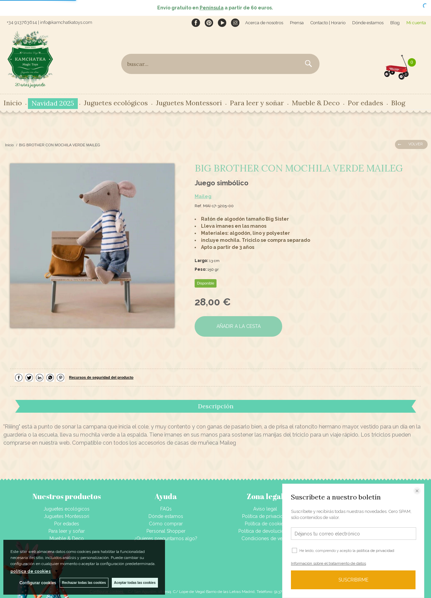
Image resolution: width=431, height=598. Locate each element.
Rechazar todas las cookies (84, 583)
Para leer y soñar (257, 103)
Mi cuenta (416, 22)
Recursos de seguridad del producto (101, 377)
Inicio (13, 103)
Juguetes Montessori (189, 103)
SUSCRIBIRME (353, 580)
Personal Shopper (166, 531)
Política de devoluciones (265, 531)
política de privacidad (375, 551)
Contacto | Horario (327, 22)
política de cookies (30, 571)
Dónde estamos (368, 22)
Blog (395, 22)
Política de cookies (265, 523)
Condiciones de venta (265, 538)
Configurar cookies (38, 583)
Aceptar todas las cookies (135, 583)
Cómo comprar (166, 523)
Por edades (365, 103)
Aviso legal (265, 509)
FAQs (166, 509)
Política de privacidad (265, 516)
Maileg (203, 196)
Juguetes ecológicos (116, 103)
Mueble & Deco (316, 103)
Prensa (297, 22)
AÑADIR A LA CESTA (239, 326)
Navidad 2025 (53, 103)
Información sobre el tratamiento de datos (328, 563)
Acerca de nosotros (264, 22)
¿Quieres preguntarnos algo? (165, 538)
